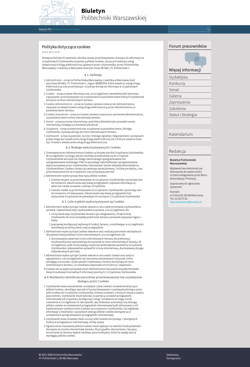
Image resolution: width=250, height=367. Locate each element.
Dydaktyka (178, 77)
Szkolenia (177, 108)
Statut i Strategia (183, 114)
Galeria (175, 95)
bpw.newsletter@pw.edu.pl (186, 202)
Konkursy (177, 83)
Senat (174, 89)
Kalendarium (181, 134)
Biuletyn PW (45, 29)
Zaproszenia (179, 102)
